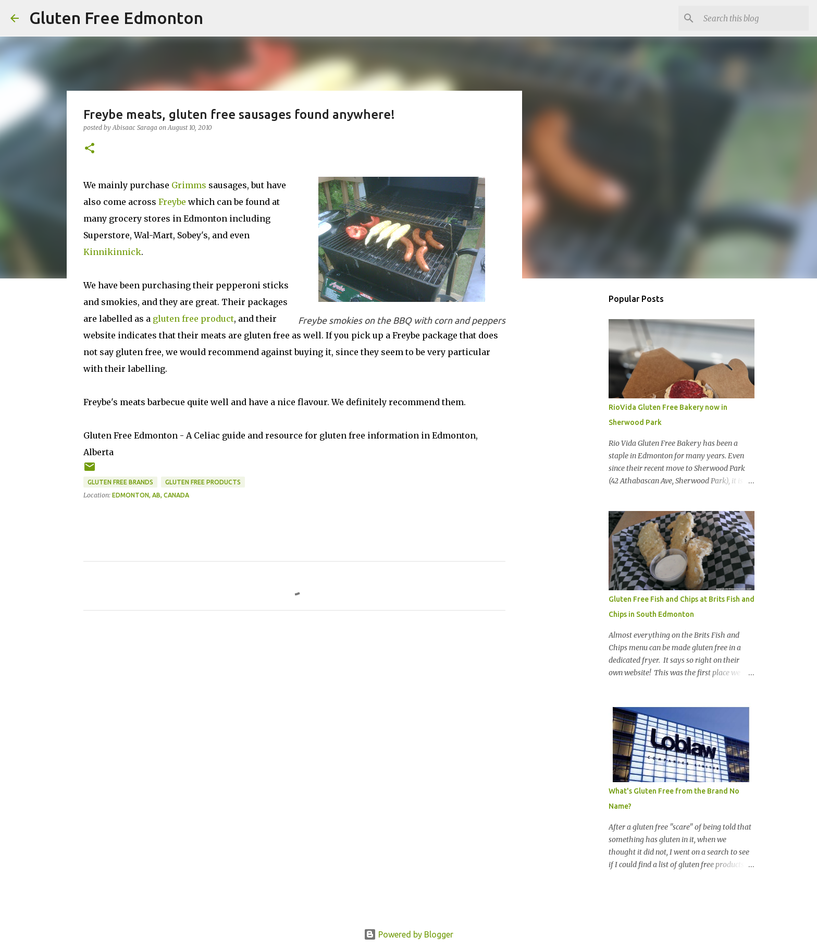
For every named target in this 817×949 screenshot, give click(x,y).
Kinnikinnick (112, 252)
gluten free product (193, 318)
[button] (89, 149)
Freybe (172, 202)
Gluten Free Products (203, 482)
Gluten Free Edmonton (116, 17)
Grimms (188, 185)
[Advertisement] (575, 450)
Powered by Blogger (408, 934)
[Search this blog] (754, 18)
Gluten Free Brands (120, 482)
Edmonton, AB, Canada (150, 495)
